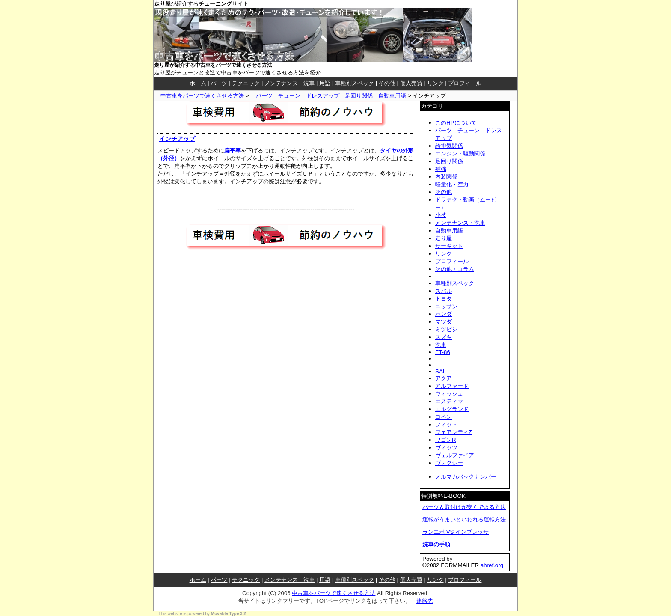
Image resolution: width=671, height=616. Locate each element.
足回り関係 (359, 95)
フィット (446, 424)
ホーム (198, 83)
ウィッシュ (449, 393)
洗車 (440, 345)
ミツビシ (446, 329)
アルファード (452, 386)
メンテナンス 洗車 (289, 83)
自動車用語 (392, 95)
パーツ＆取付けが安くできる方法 (464, 507)
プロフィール (464, 83)
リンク (435, 83)
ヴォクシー (449, 463)
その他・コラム (454, 269)
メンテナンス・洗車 (460, 223)
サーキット (449, 246)
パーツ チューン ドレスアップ (297, 95)
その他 (387, 83)
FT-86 (442, 352)
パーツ (219, 83)
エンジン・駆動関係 (460, 153)
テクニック (246, 83)
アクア (443, 378)
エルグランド (452, 409)
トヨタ (443, 298)
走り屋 (443, 238)
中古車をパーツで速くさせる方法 (202, 95)
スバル (443, 291)
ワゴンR (445, 440)
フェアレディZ (453, 432)
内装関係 (446, 176)
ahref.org (492, 565)
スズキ (443, 337)
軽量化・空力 (452, 184)
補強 (440, 169)
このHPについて (456, 122)
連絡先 (424, 601)
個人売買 (411, 83)
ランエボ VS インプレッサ (455, 532)
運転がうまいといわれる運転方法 (464, 519)
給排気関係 (449, 146)
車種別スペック (354, 83)
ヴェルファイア (454, 455)
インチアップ (177, 138)
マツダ (443, 321)
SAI (439, 371)
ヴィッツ (446, 447)
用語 (324, 83)
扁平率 (232, 150)
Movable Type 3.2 (228, 613)
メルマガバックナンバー (465, 476)
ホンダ (443, 314)
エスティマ (449, 401)
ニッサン (446, 306)
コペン (443, 417)
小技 (440, 215)
